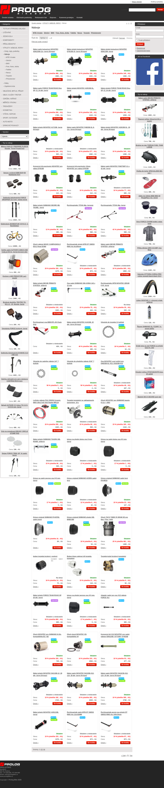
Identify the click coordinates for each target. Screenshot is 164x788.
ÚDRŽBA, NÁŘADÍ (9, 99)
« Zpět (123, 756)
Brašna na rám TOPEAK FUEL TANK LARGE (149, 146)
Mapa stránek (137, 2)
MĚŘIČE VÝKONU (9, 102)
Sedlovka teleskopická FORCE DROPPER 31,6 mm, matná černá (14, 199)
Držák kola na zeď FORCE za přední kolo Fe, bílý (149, 347)
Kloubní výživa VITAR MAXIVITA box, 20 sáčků (149, 373)
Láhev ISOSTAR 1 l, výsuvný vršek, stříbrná (149, 301)
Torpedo (86, 33)
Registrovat (141, 48)
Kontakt (80, 17)
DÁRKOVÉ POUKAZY (11, 125)
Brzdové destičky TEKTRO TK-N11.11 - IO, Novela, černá (14, 303)
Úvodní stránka (7, 17)
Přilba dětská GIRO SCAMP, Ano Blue (149, 249)
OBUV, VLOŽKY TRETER (12, 95)
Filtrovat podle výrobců (40, 42)
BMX (52, 33)
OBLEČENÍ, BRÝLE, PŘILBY (13, 91)
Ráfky (6, 83)
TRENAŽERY (7, 106)
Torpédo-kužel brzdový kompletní (113, 556)
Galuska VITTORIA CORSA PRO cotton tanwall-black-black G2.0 (149, 275)
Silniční (47, 33)
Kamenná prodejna (66, 17)
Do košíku (57, 79)
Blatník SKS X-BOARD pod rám (149, 397)
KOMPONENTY (8, 40)
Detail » (35, 80)
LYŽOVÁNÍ (7, 32)
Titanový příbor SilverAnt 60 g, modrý (149, 120)
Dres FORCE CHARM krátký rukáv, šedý (149, 223)
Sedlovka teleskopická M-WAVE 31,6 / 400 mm (14, 354)
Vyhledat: (124, 10)
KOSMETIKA (7, 110)
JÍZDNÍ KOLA (8, 36)
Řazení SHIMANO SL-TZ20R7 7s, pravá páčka (149, 328)
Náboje (7, 54)
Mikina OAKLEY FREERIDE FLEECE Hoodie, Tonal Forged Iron (14, 147)
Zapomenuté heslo (143, 51)
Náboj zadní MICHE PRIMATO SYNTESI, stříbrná (149, 99)
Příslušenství (96, 33)
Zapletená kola (9, 86)
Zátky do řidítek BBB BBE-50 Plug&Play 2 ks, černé (149, 197)
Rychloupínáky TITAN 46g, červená (80, 205)
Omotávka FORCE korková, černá (14, 329)
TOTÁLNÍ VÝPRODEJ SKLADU (14, 29)
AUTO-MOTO (8, 122)
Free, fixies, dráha (62, 33)
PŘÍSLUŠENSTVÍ (9, 44)
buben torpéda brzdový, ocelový (45, 556)
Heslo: (138, 34)
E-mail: (138, 28)
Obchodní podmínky (24, 17)
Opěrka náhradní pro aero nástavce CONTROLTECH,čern (14, 380)
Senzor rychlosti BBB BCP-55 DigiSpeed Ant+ (14, 174)
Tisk (130, 756)
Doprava (53, 17)
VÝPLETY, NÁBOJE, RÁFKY (51, 23)
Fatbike (73, 33)
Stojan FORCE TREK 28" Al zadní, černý (14, 454)
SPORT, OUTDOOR (10, 118)
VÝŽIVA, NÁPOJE (9, 114)
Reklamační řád (41, 17)
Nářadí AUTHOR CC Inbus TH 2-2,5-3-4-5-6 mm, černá (14, 406)
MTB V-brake (38, 33)
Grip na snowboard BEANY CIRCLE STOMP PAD (14, 432)
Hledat (160, 10)
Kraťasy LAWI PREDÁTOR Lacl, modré (14, 277)
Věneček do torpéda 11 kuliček (112, 322)
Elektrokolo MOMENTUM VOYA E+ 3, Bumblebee (14, 225)
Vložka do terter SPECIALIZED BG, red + (149, 172)
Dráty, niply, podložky (11, 51)
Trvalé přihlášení (144, 40)
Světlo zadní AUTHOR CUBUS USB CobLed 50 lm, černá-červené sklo (14, 251)
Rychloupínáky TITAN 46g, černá (113, 205)
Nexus (79, 33)
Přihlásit (140, 44)
